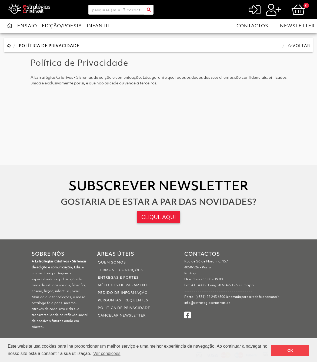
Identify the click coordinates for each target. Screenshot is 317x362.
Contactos (252, 26)
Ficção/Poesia (62, 26)
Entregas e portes (118, 277)
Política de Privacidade (49, 45)
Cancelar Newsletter (122, 315)
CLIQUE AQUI (158, 217)
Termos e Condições (120, 270)
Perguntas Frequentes (123, 300)
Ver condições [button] (107, 353)
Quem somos (112, 262)
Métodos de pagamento (124, 285)
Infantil (99, 26)
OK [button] (290, 350)
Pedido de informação (123, 292)
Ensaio (27, 26)
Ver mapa (245, 285)
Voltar (299, 45)
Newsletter (297, 26)
